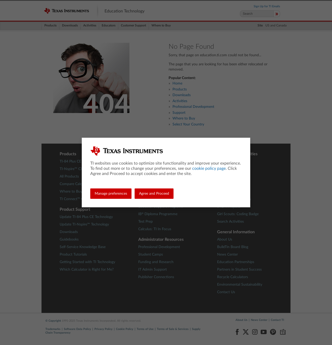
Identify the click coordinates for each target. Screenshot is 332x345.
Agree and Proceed (154, 193)
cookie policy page (209, 168)
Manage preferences (111, 193)
